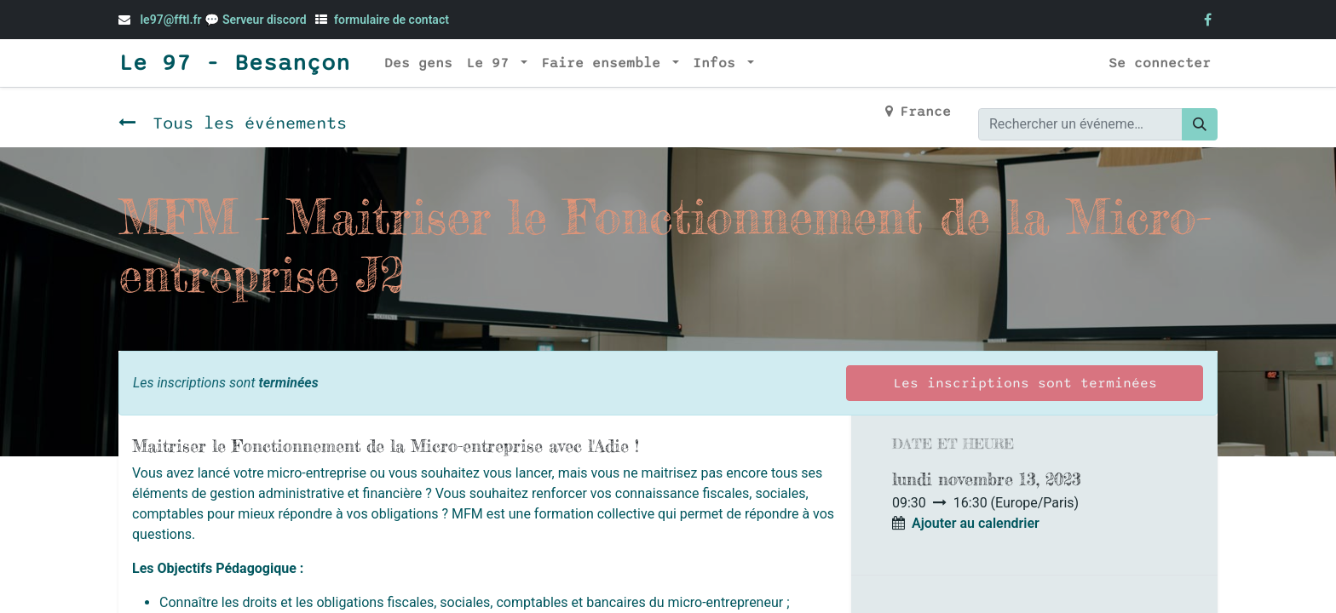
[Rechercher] (1200, 124)
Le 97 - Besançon (234, 63)
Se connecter (1160, 63)
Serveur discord (265, 19)
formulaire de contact (391, 19)
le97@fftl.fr (170, 19)
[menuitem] (418, 63)
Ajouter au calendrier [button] (975, 523)
